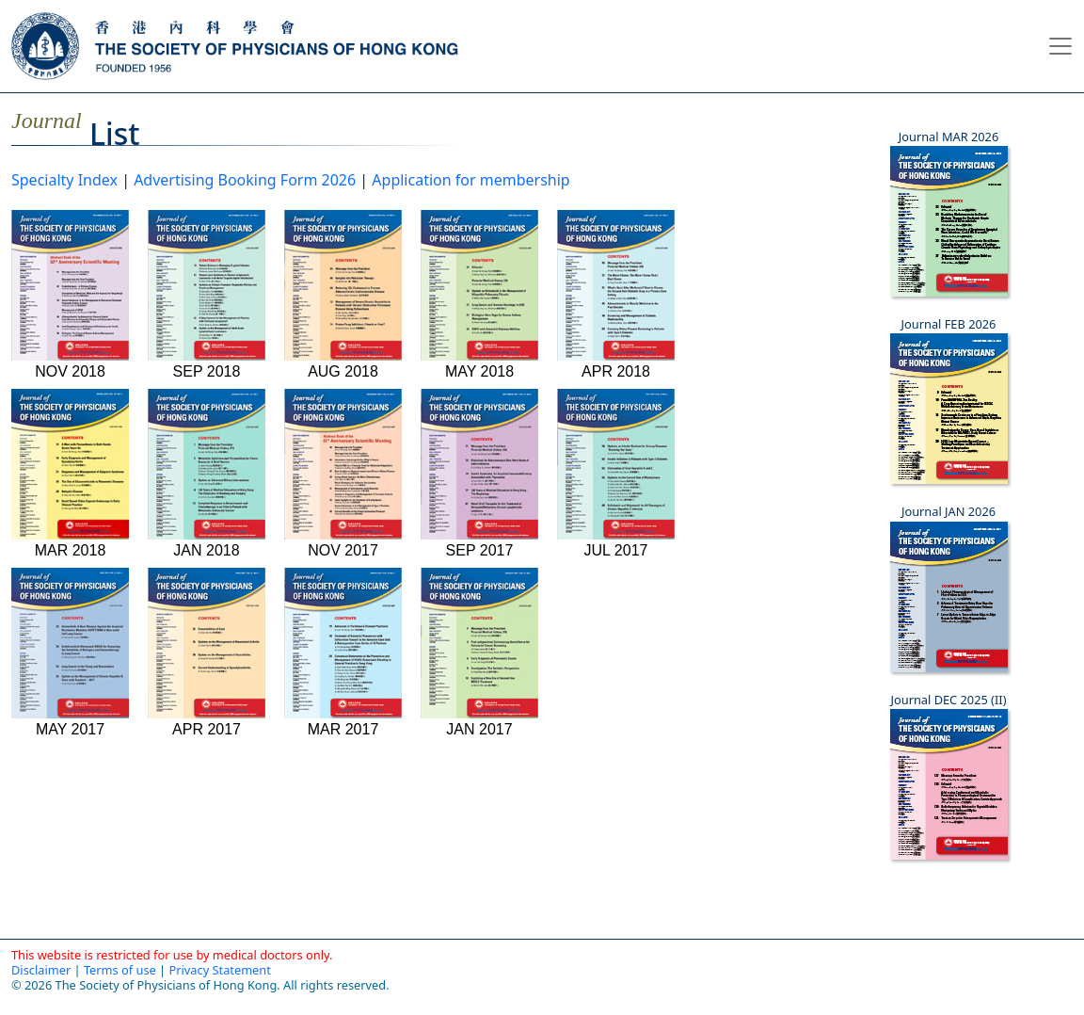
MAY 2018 (479, 290)
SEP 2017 (479, 469)
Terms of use (120, 969)
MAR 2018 (70, 469)
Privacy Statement (219, 969)
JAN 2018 (206, 469)
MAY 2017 (70, 648)
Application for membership (470, 179)
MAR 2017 (343, 648)
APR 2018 (616, 290)
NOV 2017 (343, 469)
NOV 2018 (70, 290)
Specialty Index (64, 179)
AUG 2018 (343, 290)
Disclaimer (41, 969)
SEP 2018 (206, 290)
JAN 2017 (479, 648)
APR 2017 (206, 648)
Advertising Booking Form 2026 (245, 179)
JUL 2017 (616, 469)
